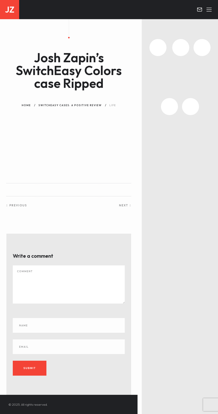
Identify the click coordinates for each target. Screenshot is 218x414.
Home (26, 105)
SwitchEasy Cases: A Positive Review (70, 105)
